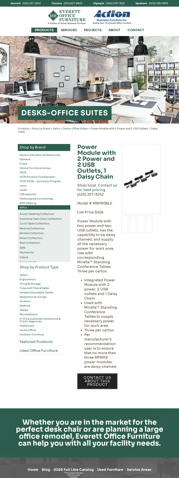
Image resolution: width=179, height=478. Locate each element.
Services (69, 30)
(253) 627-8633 (66, 3)
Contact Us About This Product (97, 381)
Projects (93, 30)
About (114, 30)
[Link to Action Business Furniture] (112, 17)
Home (29, 470)
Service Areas (142, 470)
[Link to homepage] (67, 17)
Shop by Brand (41, 128)
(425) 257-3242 (26, 3)
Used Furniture (111, 470)
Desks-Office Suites (75, 128)
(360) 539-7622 (109, 3)
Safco (56, 128)
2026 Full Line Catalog (72, 470)
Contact (135, 30)
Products (44, 30)
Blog (44, 470)
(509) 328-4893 (151, 3)
